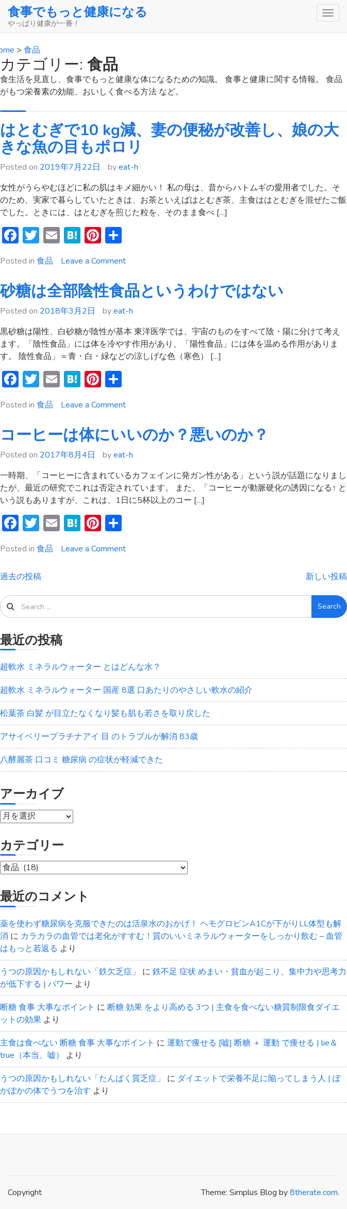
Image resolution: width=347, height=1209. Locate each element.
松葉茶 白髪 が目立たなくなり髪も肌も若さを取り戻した (105, 713)
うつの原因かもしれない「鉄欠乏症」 (70, 971)
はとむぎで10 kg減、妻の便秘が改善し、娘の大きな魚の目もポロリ (169, 139)
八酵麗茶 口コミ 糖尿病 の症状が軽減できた (81, 759)
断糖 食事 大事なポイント (47, 1007)
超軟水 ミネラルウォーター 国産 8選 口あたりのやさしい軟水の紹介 (126, 690)
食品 (45, 261)
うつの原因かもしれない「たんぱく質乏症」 (82, 1078)
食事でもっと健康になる (77, 12)
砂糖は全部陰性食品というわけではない (142, 291)
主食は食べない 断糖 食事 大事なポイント (77, 1043)
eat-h (128, 167)
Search (329, 606)
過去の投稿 (20, 576)
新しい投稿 (326, 576)
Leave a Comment (93, 261)
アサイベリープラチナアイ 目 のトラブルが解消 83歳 (99, 736)
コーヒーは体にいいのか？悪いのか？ (134, 435)
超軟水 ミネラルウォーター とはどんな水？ (80, 667)
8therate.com (314, 1192)
